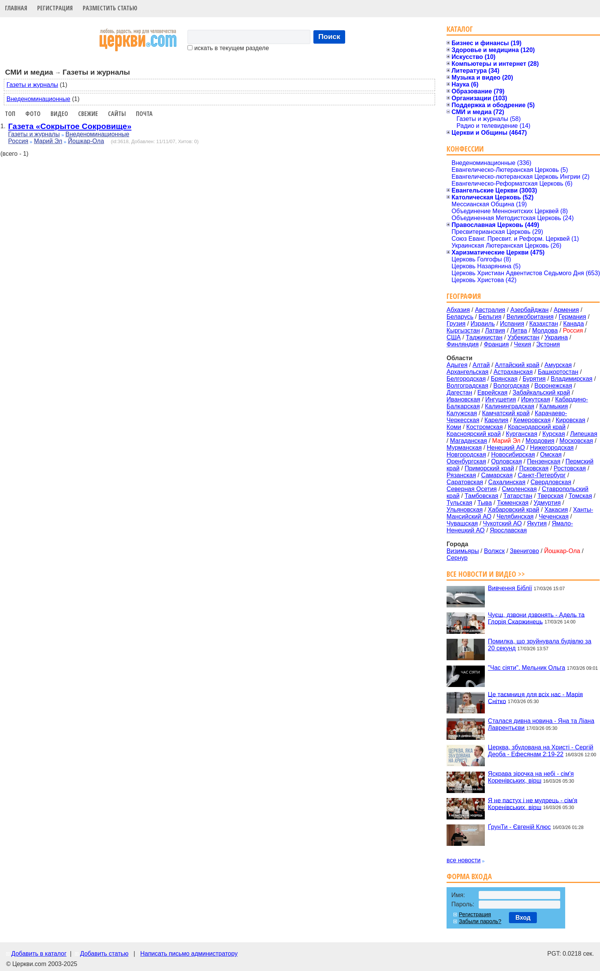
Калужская (462, 413)
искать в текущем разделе (228, 48)
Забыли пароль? (480, 921)
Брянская (504, 378)
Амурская (558, 365)
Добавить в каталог (38, 953)
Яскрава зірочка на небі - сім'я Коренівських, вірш (531, 777)
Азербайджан (529, 310)
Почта (144, 113)
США (454, 337)
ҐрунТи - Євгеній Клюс (519, 827)
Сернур (457, 558)
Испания (512, 323)
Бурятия (534, 378)
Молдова (545, 330)
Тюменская (513, 502)
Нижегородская (552, 447)
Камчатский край (506, 413)
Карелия (496, 420)
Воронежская (553, 385)
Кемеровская (532, 420)
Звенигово (524, 551)
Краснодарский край (537, 427)
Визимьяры (463, 551)
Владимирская (571, 378)
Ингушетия (500, 399)
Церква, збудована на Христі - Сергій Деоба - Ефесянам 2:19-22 (540, 750)
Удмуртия (547, 502)
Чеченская (554, 516)
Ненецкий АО (506, 447)
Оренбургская (466, 461)
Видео (59, 113)
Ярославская (508, 530)
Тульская (459, 502)
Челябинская (515, 516)
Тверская (550, 496)
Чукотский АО (502, 523)
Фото (33, 113)
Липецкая (583, 434)
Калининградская (509, 406)
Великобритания (530, 316)
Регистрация (55, 8)
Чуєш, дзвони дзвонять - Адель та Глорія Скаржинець (536, 618)
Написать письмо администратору (188, 953)
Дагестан (459, 392)
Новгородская (466, 454)
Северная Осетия (472, 489)
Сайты (117, 113)
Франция (496, 344)
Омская (550, 454)
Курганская (521, 434)
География (464, 296)
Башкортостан (558, 372)
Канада (573, 323)
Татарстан (518, 496)
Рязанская (461, 475)
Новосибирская (513, 454)
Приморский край (489, 468)
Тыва (485, 502)
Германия (572, 316)
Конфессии (465, 149)
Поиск (329, 37)
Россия (18, 141)
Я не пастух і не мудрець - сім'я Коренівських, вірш (532, 803)
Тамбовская (481, 496)
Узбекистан (523, 337)
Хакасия (556, 509)
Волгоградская (467, 385)
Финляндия (463, 344)
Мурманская (464, 447)
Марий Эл (48, 141)
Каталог (460, 29)
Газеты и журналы (32, 85)
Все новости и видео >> (486, 574)
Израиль (483, 323)
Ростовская (570, 468)
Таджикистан (484, 337)
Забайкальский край (541, 392)
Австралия (490, 310)
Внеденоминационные (38, 99)
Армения (566, 310)
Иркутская (535, 399)
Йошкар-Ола (86, 141)
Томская (580, 496)
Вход (523, 917)
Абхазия (458, 310)
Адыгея (457, 365)
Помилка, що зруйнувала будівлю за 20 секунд (539, 644)
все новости (464, 860)
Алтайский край (517, 365)
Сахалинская (506, 482)
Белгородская (466, 378)
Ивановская (463, 399)
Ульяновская (465, 509)
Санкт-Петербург (542, 475)
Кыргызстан (463, 330)
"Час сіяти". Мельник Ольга (526, 667)
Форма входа (469, 876)
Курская (553, 434)
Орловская (506, 461)
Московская (576, 440)
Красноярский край (474, 434)
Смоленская (519, 489)
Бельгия (489, 316)
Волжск (494, 551)
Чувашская (462, 523)
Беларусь (460, 316)
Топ (10, 113)
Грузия (456, 323)
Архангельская (467, 372)
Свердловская (551, 482)
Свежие (88, 113)
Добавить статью (104, 953)
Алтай (481, 365)
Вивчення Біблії (510, 588)
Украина (556, 337)
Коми (454, 427)
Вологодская (511, 385)
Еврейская (492, 392)
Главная (16, 8)
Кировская (570, 420)
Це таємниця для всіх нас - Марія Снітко (535, 697)
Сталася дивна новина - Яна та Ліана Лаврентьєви (541, 724)
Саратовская (465, 482)
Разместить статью (110, 8)
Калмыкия (554, 406)
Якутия (537, 523)
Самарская (496, 475)
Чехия (522, 344)
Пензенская (543, 461)
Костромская (484, 427)
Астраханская (513, 372)
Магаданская (468, 440)
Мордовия (539, 440)
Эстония (548, 344)
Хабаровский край (513, 509)
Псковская (534, 468)
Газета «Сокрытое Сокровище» (69, 126)
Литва (518, 330)
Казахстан (543, 323)
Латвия (495, 330)
